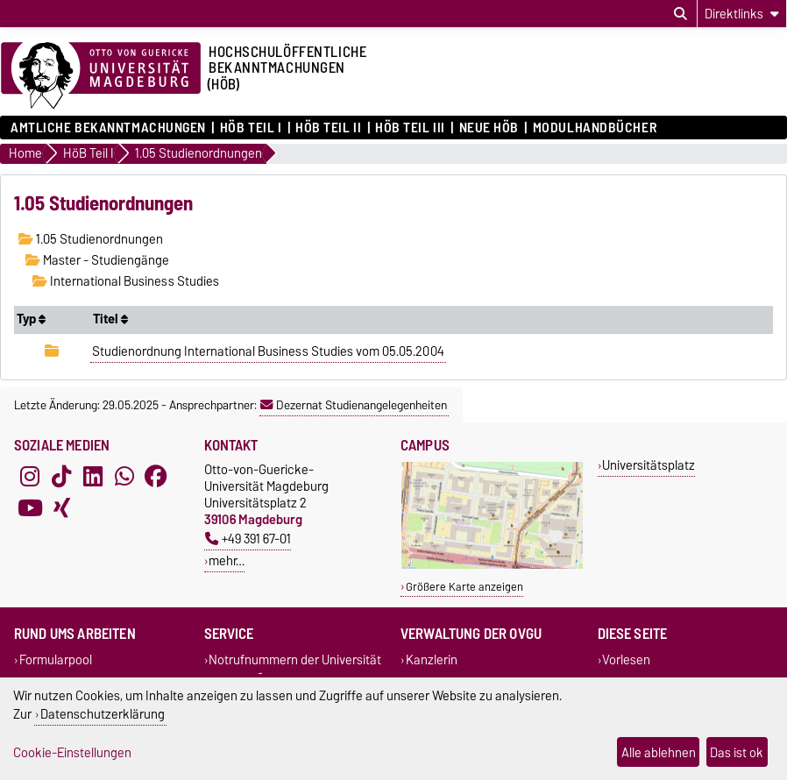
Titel (110, 319)
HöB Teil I (251, 127)
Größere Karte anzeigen (464, 587)
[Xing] (61, 508)
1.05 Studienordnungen (90, 239)
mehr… (227, 560)
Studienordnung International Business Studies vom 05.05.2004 (268, 351)
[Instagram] (30, 477)
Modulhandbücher (594, 127)
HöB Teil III (410, 127)
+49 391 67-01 (248, 539)
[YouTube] (30, 508)
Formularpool (55, 659)
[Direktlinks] (742, 13)
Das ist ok (736, 752)
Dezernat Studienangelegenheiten (353, 404)
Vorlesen (626, 659)
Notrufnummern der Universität (295, 659)
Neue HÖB (489, 127)
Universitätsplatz (648, 465)
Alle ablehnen (658, 752)
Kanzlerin (431, 659)
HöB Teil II (328, 127)
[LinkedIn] (93, 477)
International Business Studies (125, 281)
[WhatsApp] (124, 477)
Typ (31, 319)
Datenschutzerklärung (102, 714)
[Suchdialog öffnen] (680, 14)
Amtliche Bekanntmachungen (108, 127)
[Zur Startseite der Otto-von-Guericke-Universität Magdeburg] (101, 76)
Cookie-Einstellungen (72, 752)
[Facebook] (156, 477)
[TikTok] (61, 477)
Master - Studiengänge (97, 260)
